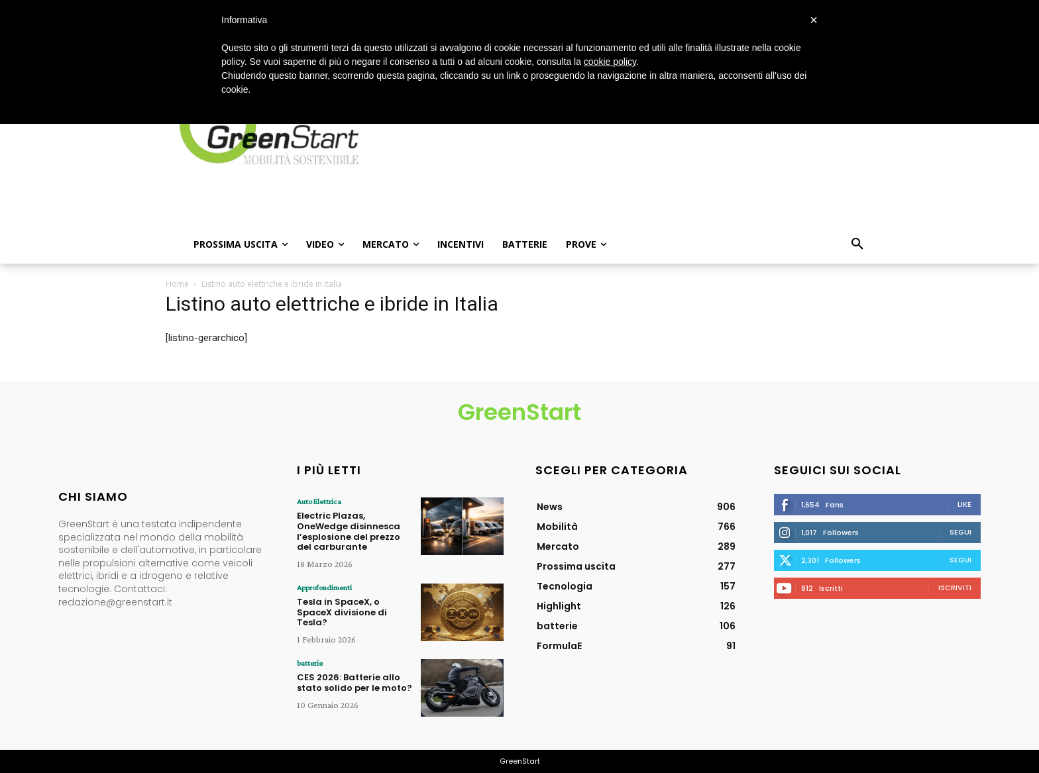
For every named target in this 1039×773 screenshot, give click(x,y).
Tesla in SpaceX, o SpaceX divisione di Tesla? (342, 611)
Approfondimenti (324, 587)
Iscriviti (954, 587)
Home (177, 283)
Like (964, 504)
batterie (309, 662)
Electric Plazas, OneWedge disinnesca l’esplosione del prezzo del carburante (348, 531)
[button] (857, 244)
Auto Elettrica (318, 501)
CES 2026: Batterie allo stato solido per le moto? (354, 682)
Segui (960, 532)
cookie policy (610, 61)
